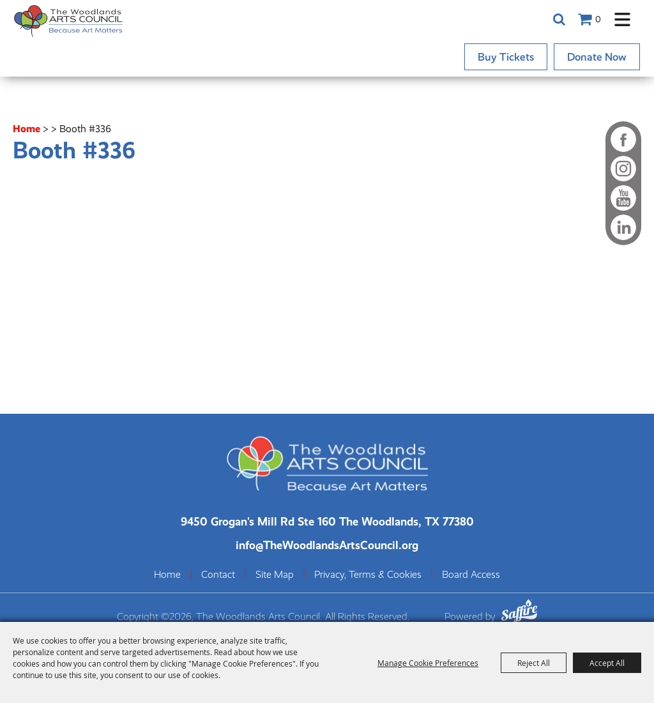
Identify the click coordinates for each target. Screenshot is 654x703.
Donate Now (597, 56)
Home (26, 129)
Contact (218, 574)
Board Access (471, 574)
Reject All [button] (533, 663)
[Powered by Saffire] (519, 612)
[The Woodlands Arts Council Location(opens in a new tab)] (327, 521)
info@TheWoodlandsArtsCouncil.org (327, 545)
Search (558, 19)
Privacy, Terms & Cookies (368, 574)
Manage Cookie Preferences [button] (427, 663)
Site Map (274, 574)
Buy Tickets (506, 56)
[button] (622, 19)
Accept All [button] (607, 663)
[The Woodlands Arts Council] (68, 20)
